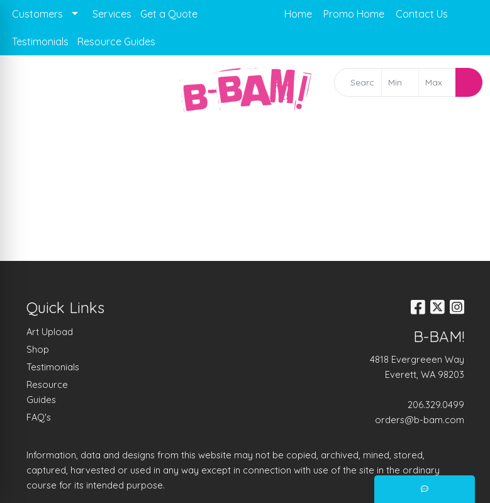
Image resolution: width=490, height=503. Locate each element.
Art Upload (49, 332)
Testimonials (40, 41)
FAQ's (38, 417)
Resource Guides (116, 41)
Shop (37, 349)
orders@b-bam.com (419, 420)
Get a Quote (169, 14)
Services (111, 14)
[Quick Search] (357, 82)
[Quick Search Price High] (437, 82)
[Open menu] (464, 144)
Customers (37, 14)
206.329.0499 (436, 405)
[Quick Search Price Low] (400, 82)
